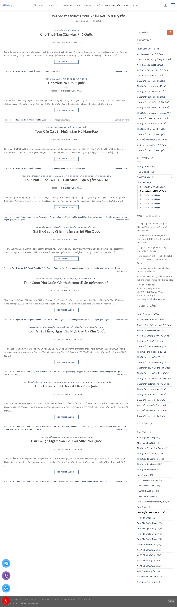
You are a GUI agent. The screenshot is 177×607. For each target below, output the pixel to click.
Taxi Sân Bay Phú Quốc (148, 480)
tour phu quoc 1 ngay (112, 268)
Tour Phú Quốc (113, 5)
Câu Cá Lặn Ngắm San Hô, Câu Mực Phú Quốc (66, 441)
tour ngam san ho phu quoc (51, 71)
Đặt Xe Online (131, 5)
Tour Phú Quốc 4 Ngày (150, 207)
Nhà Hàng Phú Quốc (147, 442)
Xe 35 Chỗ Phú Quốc (147, 555)
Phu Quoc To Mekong (147, 464)
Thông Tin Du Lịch (72, 5)
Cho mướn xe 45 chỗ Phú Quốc (151, 80)
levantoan (77, 42)
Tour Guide (142, 507)
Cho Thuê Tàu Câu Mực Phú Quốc (66, 34)
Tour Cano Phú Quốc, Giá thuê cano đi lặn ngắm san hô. (66, 282)
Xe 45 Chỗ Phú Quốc (147, 565)
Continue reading (66, 61)
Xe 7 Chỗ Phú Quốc (146, 571)
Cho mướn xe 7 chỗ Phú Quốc (151, 134)
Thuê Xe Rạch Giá (145, 496)
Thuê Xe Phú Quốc (93, 5)
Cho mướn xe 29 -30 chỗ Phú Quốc (153, 102)
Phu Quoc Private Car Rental (150, 448)
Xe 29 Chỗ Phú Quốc (147, 549)
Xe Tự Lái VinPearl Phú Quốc (151, 64)
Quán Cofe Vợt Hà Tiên (148, 48)
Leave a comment (122, 71)
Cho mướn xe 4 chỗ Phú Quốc (151, 150)
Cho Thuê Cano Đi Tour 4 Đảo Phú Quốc (66, 386)
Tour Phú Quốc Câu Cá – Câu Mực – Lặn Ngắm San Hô (66, 180)
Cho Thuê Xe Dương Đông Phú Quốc (154, 59)
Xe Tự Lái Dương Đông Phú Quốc (153, 70)
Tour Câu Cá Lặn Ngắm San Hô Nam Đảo (66, 131)
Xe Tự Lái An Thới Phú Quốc (150, 75)
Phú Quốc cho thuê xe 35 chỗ (150, 91)
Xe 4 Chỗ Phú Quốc (146, 560)
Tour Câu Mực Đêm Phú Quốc (35, 176)
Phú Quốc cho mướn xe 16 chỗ (151, 123)
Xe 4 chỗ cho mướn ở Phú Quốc (152, 139)
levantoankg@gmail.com (154, 299)
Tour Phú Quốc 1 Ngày (101, 176)
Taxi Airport (143, 474)
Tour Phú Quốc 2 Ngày (150, 199)
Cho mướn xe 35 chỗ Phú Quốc (151, 96)
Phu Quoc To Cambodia (148, 458)
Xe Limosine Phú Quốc (147, 576)
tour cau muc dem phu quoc (105, 217)
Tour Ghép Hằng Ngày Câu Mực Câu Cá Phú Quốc (66, 331)
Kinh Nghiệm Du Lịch (147, 437)
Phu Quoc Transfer (49, 5)
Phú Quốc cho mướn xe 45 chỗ (151, 86)
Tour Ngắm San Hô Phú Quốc (66, 30)
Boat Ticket (143, 432)
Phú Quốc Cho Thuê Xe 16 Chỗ (151, 129)
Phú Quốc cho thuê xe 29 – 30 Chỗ (153, 107)
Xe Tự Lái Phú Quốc (146, 582)
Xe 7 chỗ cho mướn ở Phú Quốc (152, 145)
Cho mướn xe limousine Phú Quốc (153, 118)
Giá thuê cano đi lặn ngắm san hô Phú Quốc (66, 231)
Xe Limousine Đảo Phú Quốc (150, 54)
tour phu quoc (80, 168)
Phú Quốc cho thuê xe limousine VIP (154, 112)
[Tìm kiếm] (35, 5)
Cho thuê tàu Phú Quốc (66, 83)
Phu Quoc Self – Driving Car (150, 453)
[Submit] (170, 32)
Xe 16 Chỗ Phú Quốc (147, 544)
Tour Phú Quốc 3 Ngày (150, 203)
